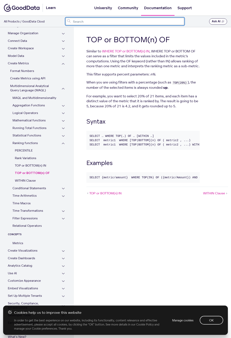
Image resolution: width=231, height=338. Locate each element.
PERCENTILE (24, 141)
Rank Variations (25, 149)
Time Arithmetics (25, 187)
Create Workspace (21, 39)
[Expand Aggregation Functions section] (63, 97)
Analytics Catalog (20, 257)
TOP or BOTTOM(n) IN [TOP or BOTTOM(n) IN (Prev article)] (104, 193)
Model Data (16, 47)
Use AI (12, 264)
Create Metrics (18, 54)
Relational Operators (27, 217)
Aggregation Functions (29, 96)
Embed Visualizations (23, 279)
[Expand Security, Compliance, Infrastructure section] (63, 297)
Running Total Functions (30, 119)
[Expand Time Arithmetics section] (63, 187)
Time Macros (22, 194)
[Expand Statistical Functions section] (63, 127)
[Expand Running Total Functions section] (63, 119)
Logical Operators (25, 104)
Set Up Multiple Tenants (25, 287)
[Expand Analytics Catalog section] (63, 257)
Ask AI (218, 21)
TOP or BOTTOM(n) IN (30, 157)
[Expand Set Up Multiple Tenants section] (63, 287)
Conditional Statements (29, 179)
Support (184, 8)
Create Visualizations (23, 242)
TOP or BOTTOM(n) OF (32, 164)
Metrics (18, 234)
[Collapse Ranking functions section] (63, 134)
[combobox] (125, 21)
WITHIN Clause (25, 172)
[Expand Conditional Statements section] (63, 180)
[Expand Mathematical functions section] (63, 112)
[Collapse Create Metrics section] (63, 55)
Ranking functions (25, 134)
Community (128, 8)
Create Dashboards (21, 249)
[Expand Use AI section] (63, 265)
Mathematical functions (29, 111)
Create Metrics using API (27, 69)
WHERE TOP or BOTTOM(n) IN (126, 51)
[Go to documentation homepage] (21, 8)
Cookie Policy (145, 324)
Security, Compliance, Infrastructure (23, 297)
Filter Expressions (25, 209)
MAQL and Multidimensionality (34, 89)
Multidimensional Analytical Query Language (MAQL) (29, 79)
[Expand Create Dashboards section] (63, 250)
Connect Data (17, 32)
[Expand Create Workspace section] (63, 40)
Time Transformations (28, 202)
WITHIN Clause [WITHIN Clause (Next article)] (215, 193)
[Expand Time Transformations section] (63, 202)
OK (211, 320)
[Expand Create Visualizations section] (63, 242)
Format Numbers (22, 62)
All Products (12, 21)
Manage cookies (182, 320)
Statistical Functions (27, 126)
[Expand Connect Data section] (63, 32)
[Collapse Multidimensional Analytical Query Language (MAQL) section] (63, 79)
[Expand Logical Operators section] (63, 104)
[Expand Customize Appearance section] (63, 272)
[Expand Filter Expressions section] (63, 210)
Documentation (158, 8)
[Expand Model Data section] (63, 47)
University (103, 8)
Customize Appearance (24, 272)
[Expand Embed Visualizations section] (63, 280)
